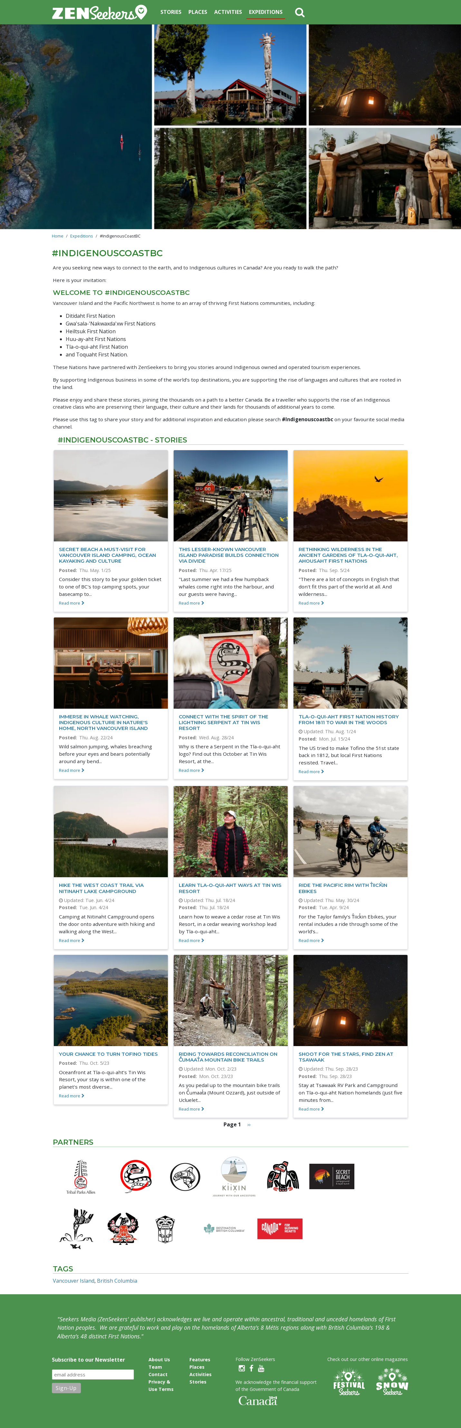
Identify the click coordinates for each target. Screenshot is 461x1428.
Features (199, 1359)
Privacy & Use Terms (161, 1385)
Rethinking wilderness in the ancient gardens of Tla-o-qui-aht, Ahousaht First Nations (348, 555)
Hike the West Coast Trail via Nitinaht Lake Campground (101, 888)
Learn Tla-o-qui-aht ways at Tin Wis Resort (230, 888)
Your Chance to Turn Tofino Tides (108, 1054)
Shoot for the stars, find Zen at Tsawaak (346, 1057)
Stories (170, 11)
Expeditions (266, 11)
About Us (159, 1359)
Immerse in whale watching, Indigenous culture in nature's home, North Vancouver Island (103, 722)
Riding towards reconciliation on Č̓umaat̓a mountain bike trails (228, 1057)
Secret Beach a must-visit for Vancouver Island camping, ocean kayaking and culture (107, 555)
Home (57, 236)
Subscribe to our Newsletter (88, 1359)
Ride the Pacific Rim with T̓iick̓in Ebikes (343, 888)
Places (197, 11)
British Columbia (117, 1280)
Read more (69, 603)
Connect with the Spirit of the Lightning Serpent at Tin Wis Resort (223, 722)
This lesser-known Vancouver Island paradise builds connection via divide (229, 555)
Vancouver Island (73, 1280)
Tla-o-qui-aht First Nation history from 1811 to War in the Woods (349, 719)
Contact (158, 1374)
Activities (228, 11)
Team (155, 1367)
